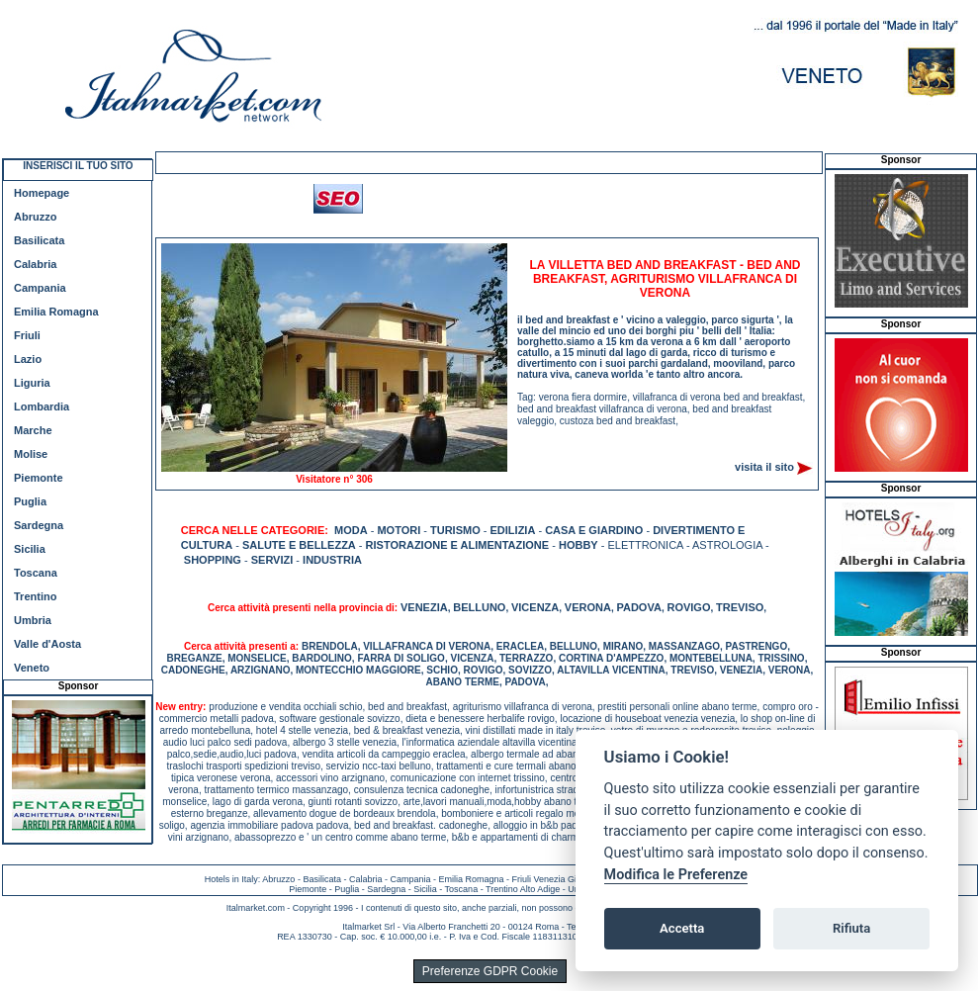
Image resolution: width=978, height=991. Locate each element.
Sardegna (38, 525)
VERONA (588, 607)
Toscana (35, 573)
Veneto (31, 668)
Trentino (35, 596)
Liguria (32, 383)
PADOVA (638, 607)
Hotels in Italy (231, 879)
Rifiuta (851, 928)
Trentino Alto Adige (523, 889)
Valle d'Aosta (47, 644)
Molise (30, 454)
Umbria (32, 620)
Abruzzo (35, 217)
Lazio (28, 359)
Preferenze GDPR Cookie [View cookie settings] (490, 971)
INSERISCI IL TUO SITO (78, 165)
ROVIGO (688, 607)
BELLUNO (479, 607)
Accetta (682, 928)
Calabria (35, 264)
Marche (33, 430)
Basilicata (39, 240)
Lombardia (41, 406)
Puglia (30, 501)
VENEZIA (424, 607)
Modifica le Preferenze (676, 874)
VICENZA (535, 607)
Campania (40, 288)
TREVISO (739, 607)
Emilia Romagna (56, 311)
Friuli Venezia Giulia (551, 879)
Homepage (41, 193)
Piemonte (38, 478)
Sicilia (29, 549)
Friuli (27, 335)
